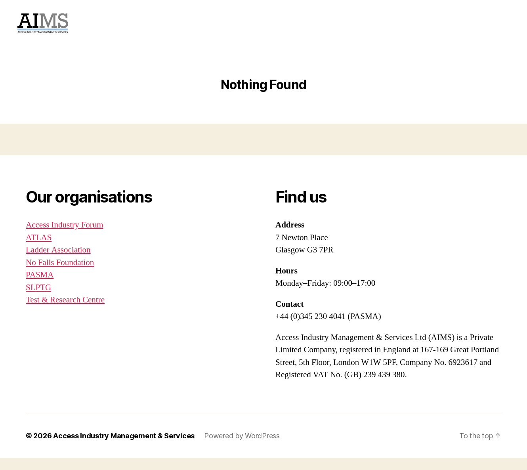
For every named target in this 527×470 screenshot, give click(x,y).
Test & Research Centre (65, 311)
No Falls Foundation (60, 274)
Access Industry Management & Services (124, 447)
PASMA (39, 286)
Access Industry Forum (64, 236)
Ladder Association (58, 261)
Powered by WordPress (242, 447)
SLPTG (38, 299)
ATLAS (39, 249)
